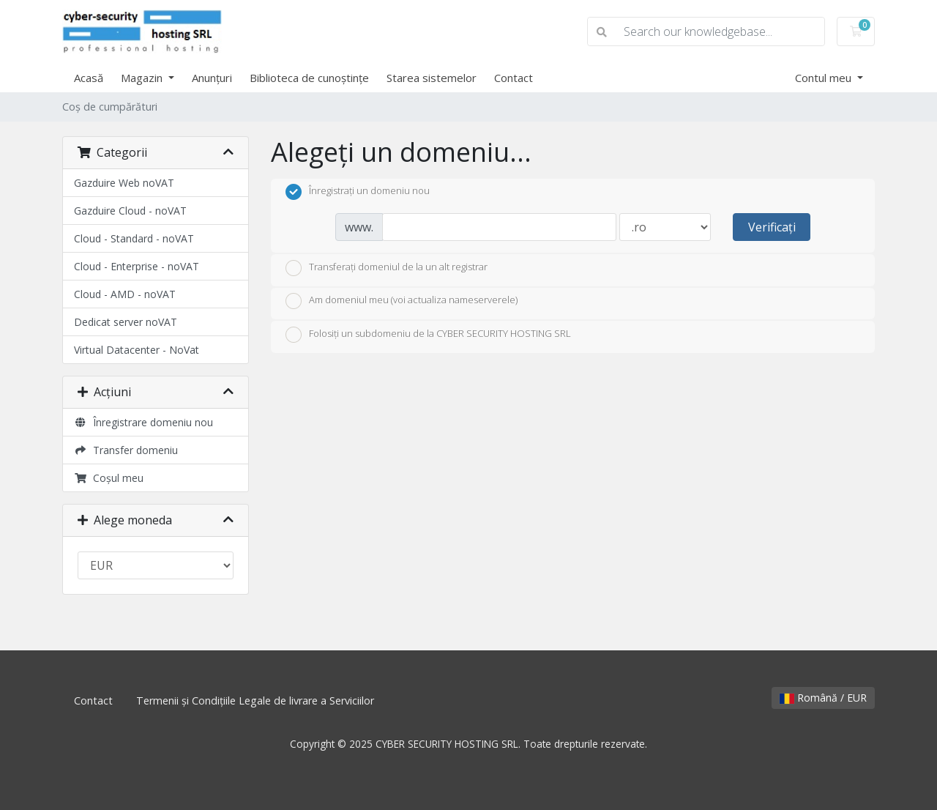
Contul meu (824, 77)
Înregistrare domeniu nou (143, 422)
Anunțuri (212, 77)
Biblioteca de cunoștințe (309, 77)
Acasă (88, 77)
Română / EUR (823, 698)
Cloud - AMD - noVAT (125, 294)
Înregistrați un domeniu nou (357, 192)
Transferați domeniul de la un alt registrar (386, 268)
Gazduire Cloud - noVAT (130, 211)
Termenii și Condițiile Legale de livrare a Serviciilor (255, 700)
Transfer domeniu (126, 450)
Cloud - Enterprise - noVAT (136, 266)
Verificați (772, 227)
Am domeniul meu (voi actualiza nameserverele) (401, 301)
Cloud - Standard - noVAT (134, 238)
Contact (513, 77)
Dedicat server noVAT (125, 322)
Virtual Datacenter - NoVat (136, 350)
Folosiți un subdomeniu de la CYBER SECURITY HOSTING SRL (428, 335)
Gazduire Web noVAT (124, 183)
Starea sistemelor (432, 77)
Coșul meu (108, 478)
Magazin (143, 77)
